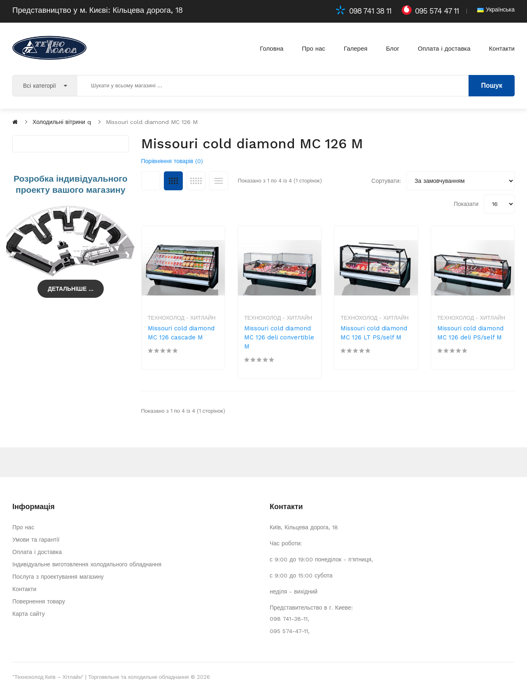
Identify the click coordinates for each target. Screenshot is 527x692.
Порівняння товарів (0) (172, 161)
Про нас (23, 527)
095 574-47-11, (290, 631)
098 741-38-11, (289, 618)
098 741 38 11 (370, 11)
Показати (466, 204)
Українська (496, 9)
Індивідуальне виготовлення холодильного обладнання (86, 564)
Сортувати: (386, 181)
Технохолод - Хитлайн (182, 318)
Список (218, 180)
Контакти (24, 589)
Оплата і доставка (37, 552)
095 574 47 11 (437, 11)
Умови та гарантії (35, 539)
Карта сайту (28, 613)
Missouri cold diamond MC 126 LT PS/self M (373, 333)
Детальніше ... (70, 288)
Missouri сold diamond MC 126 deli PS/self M (470, 333)
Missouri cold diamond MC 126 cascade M (181, 333)
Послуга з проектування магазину (58, 576)
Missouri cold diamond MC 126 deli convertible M (279, 337)
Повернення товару (38, 601)
